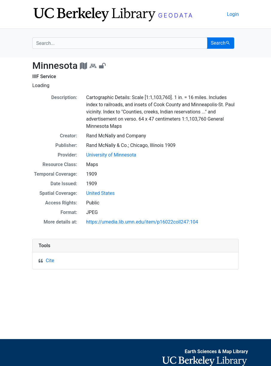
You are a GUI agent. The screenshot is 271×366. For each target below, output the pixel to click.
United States (100, 193)
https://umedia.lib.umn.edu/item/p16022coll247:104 (142, 222)
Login (233, 14)
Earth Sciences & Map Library (216, 351)
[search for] (119, 43)
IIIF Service (44, 76)
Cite (50, 260)
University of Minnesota (111, 155)
